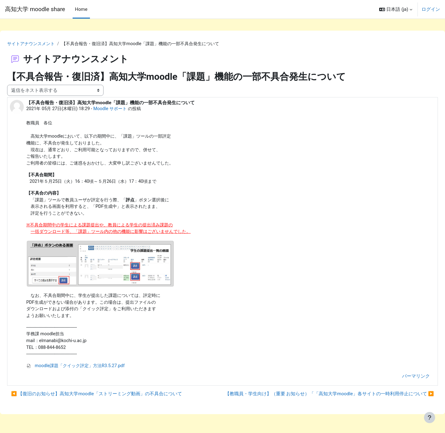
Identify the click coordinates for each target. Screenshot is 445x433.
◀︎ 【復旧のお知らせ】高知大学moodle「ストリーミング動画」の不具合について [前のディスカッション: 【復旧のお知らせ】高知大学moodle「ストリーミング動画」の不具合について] (111, 398)
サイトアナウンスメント (47, 41)
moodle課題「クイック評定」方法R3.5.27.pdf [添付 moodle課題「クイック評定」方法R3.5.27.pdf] (93, 369)
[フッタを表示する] (429, 417)
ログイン (431, 9)
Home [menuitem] (81, 9)
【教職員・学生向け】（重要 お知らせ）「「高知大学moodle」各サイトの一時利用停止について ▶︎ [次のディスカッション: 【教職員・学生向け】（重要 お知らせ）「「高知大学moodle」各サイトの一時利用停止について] (314, 398)
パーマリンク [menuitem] (401, 380)
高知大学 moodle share (35, 9)
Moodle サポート (129, 106)
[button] (395, 9)
